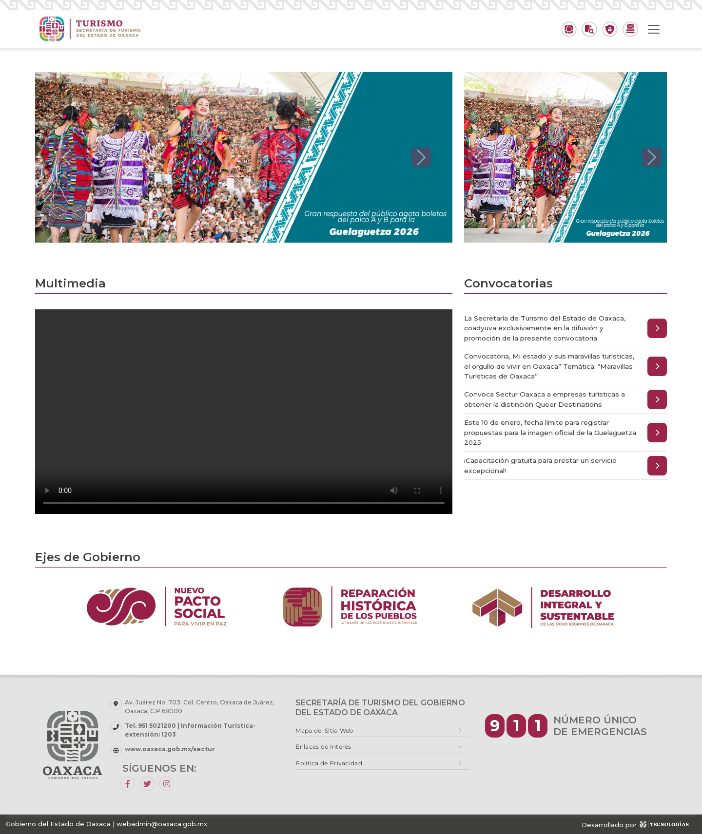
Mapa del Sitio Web (324, 730)
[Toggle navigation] (654, 29)
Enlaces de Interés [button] (323, 746)
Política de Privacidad (328, 763)
